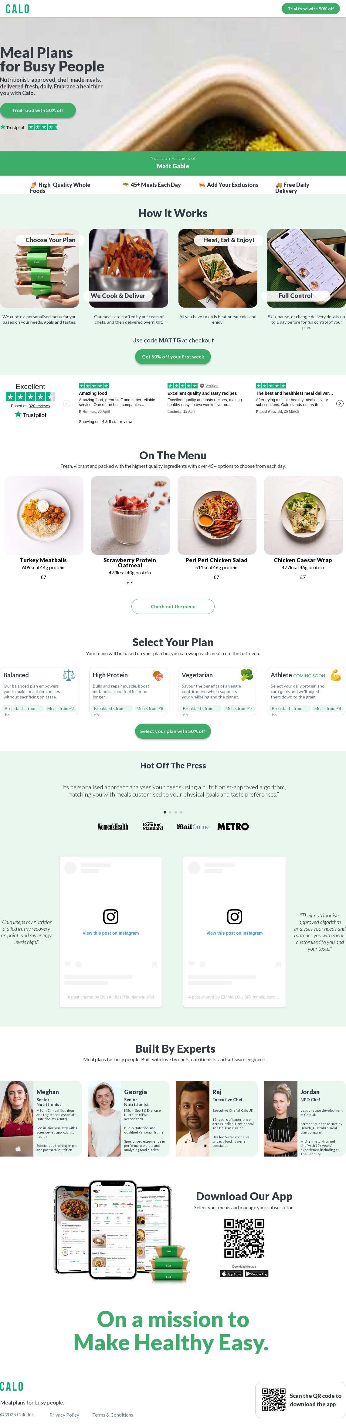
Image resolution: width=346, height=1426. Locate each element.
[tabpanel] (43, 530)
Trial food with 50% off (311, 8)
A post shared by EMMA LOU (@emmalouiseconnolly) (239, 997)
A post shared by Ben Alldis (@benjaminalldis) (110, 997)
